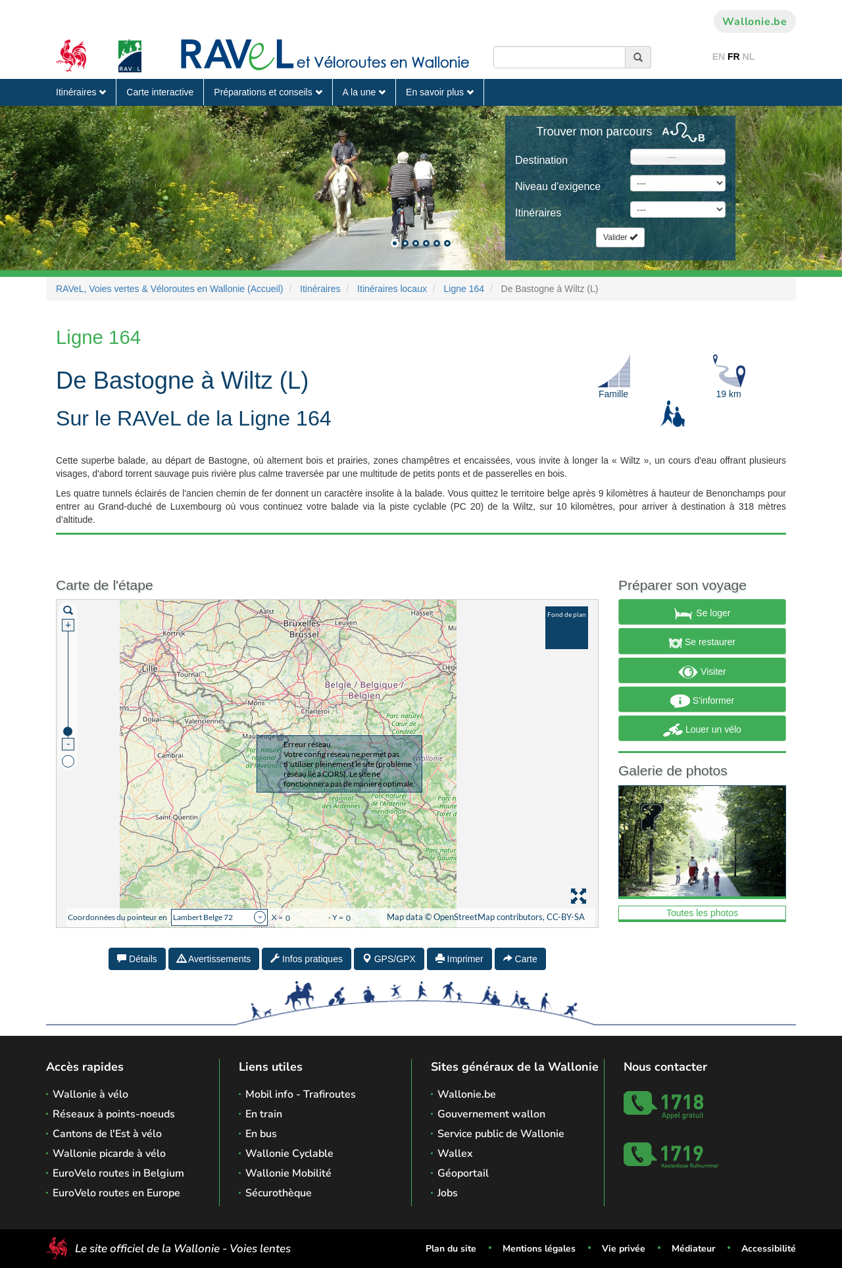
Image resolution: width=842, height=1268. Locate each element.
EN (718, 56)
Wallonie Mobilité (288, 1173)
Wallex (455, 1153)
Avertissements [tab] (214, 959)
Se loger (702, 613)
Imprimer (459, 959)
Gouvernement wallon (491, 1114)
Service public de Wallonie (500, 1133)
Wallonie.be (754, 21)
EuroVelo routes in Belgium (118, 1173)
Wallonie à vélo (90, 1094)
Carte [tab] (520, 959)
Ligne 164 (464, 288)
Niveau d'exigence (558, 186)
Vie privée (623, 1248)
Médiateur (693, 1248)
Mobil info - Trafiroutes (300, 1094)
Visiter (702, 672)
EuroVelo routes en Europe (116, 1193)
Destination (541, 160)
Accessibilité (768, 1248)
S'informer (702, 701)
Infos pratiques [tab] (306, 959)
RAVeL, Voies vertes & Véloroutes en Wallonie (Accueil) (170, 288)
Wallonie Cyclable (289, 1153)
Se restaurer (702, 643)
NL (749, 56)
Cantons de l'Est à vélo (107, 1133)
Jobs (447, 1193)
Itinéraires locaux (392, 288)
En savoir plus (440, 92)
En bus (261, 1133)
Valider (620, 237)
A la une (364, 92)
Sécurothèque (278, 1193)
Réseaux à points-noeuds (114, 1114)
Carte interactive (159, 92)
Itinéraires (81, 92)
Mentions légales (539, 1248)
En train (263, 1114)
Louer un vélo (702, 730)
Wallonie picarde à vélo (109, 1153)
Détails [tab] (137, 959)
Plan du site (451, 1248)
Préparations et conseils (268, 92)
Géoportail (463, 1173)
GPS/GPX (389, 959)
